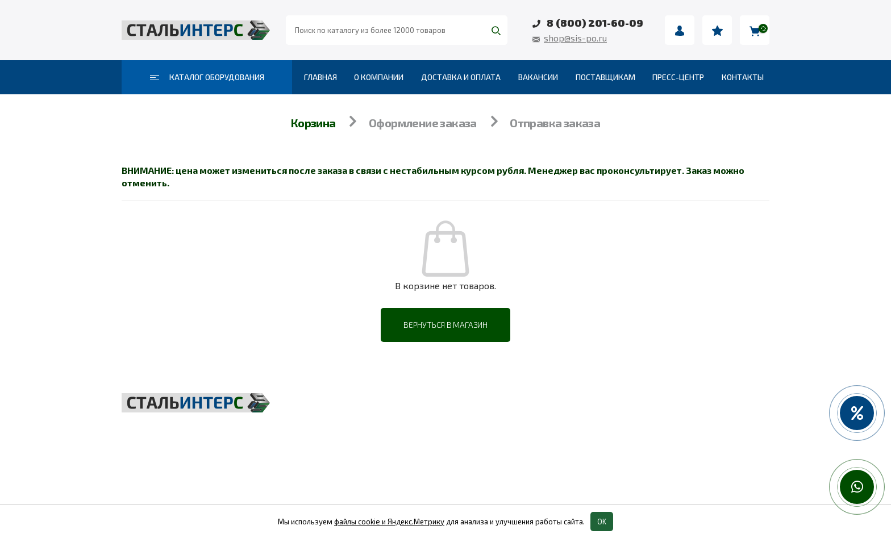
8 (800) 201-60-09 (595, 22)
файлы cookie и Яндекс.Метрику (389, 521)
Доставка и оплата (461, 77)
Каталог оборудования (207, 77)
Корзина (313, 123)
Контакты (743, 77)
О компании (378, 77)
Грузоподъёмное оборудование (425, 405)
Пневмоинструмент (615, 430)
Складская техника (392, 430)
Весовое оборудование (624, 405)
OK (601, 521)
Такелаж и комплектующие (414, 455)
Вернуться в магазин (445, 325)
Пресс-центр (678, 77)
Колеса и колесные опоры (631, 455)
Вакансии (538, 77)
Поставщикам (605, 77)
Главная (320, 77)
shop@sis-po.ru (575, 37)
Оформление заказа (423, 123)
